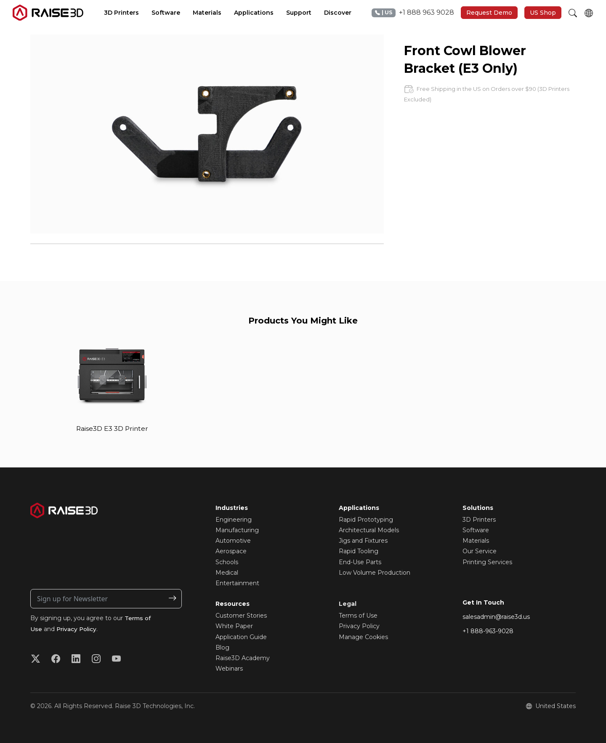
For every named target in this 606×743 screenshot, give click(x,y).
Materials (475, 541)
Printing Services (487, 562)
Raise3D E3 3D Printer (112, 429)
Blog (222, 647)
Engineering (233, 519)
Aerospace (231, 551)
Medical (226, 572)
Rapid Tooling (358, 551)
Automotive (233, 541)
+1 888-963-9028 (487, 631)
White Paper (234, 626)
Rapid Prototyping (366, 519)
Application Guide (241, 637)
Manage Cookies (363, 637)
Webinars (229, 669)
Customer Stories (241, 616)
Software (475, 530)
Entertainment (237, 583)
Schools (226, 562)
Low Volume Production (374, 572)
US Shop (543, 12)
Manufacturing (237, 530)
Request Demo (489, 12)
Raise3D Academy (242, 658)
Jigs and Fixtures (363, 541)
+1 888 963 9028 (413, 12)
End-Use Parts (360, 562)
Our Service (479, 551)
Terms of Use (358, 616)
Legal (347, 604)
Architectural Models (369, 530)
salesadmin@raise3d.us (496, 617)
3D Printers (479, 519)
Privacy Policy (77, 629)
